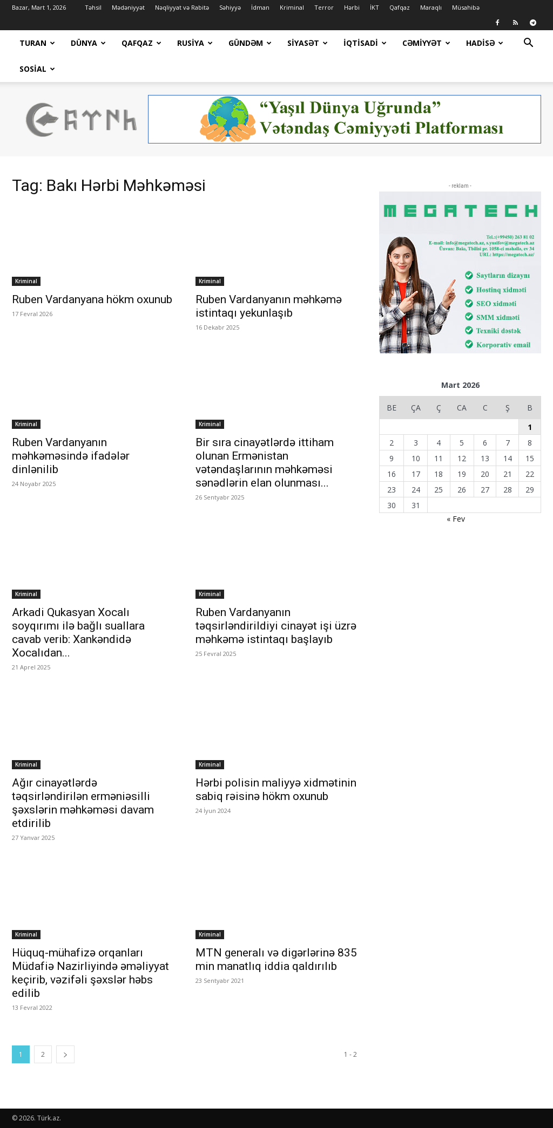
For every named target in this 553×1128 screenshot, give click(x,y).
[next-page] (65, 1054)
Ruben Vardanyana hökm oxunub (92, 299)
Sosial (37, 69)
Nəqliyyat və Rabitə (182, 7)
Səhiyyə (230, 7)
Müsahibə (466, 7)
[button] (528, 44)
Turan (37, 43)
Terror (324, 7)
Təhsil (93, 7)
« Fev (456, 519)
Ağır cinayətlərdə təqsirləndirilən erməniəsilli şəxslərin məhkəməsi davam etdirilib (83, 803)
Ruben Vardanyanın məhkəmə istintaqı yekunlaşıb (268, 306)
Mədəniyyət (128, 7)
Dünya (88, 43)
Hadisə (484, 43)
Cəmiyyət (426, 43)
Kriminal (292, 7)
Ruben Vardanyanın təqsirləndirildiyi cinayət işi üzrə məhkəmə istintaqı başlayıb (275, 626)
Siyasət (307, 43)
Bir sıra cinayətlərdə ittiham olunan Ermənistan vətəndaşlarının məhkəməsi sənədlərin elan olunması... (264, 462)
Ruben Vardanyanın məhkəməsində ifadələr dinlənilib (71, 456)
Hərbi (352, 7)
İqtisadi (365, 43)
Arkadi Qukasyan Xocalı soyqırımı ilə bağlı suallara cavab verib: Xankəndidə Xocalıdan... (78, 632)
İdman (260, 7)
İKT (374, 7)
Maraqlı (431, 7)
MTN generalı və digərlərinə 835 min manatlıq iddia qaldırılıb (276, 959)
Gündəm (250, 43)
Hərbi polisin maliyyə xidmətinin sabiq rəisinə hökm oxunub (275, 789)
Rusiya (195, 43)
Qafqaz (399, 7)
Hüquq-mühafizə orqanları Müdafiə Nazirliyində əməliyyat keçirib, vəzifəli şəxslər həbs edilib (90, 973)
